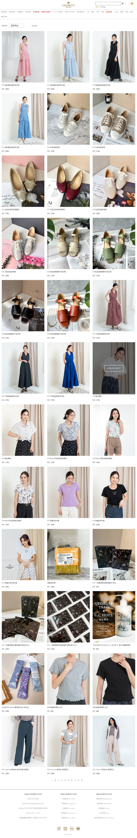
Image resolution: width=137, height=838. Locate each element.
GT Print (102, 7)
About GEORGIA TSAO (68, 794)
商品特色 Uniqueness (68, 803)
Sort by (4, 26)
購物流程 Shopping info (104, 799)
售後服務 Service (104, 808)
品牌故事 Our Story (68, 799)
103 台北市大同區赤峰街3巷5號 (35, 808)
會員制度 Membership (104, 803)
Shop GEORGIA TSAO (104, 794)
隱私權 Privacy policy (69, 818)
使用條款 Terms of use (68, 813)
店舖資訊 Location (68, 808)
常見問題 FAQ (104, 813)
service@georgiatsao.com (35, 803)
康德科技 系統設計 (68, 834)
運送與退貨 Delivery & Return (104, 818)
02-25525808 (34, 799)
